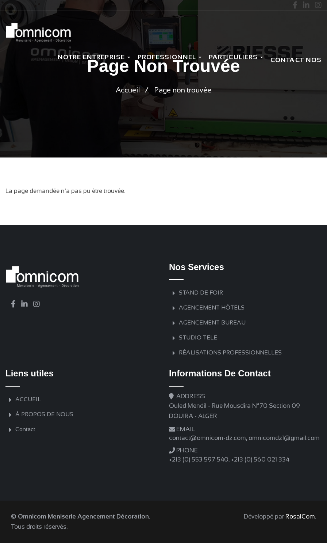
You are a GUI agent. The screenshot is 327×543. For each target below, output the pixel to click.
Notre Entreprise (94, 57)
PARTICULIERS (236, 57)
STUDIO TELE (198, 337)
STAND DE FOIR (201, 292)
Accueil (128, 90)
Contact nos (296, 60)
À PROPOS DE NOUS (44, 414)
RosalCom (300, 516)
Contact (25, 429)
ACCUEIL (28, 399)
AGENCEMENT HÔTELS (212, 307)
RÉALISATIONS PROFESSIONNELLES (230, 352)
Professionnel (169, 57)
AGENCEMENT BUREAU (212, 322)
